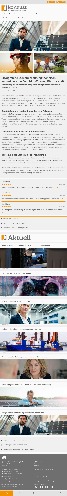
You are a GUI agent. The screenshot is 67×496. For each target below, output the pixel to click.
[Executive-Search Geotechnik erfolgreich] (33, 284)
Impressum (39, 479)
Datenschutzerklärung (42, 477)
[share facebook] (33, 493)
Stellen (3, 18)
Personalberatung (14, 14)
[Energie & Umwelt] (50, 63)
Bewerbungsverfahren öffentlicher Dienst (17, 449)
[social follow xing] (36, 487)
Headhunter (5, 14)
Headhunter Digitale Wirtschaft (13, 223)
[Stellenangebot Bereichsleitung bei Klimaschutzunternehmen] (33, 312)
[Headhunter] (16, 63)
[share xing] (20, 493)
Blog (23, 18)
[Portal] (34, 8)
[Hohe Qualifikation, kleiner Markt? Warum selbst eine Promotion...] (33, 256)
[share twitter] (47, 493)
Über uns (14, 18)
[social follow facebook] (41, 487)
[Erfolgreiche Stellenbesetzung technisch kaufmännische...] (33, 423)
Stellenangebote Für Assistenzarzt (14, 440)
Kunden (8, 18)
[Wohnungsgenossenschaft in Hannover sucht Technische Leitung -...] (33, 395)
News (19, 18)
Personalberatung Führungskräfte (14, 228)
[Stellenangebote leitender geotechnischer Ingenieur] (33, 340)
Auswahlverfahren (25, 14)
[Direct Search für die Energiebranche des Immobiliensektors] (33, 367)
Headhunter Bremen (9, 219)
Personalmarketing (37, 14)
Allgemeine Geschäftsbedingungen (46, 481)
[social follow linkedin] (52, 487)
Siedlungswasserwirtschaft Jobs (13, 445)
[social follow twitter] (47, 487)
